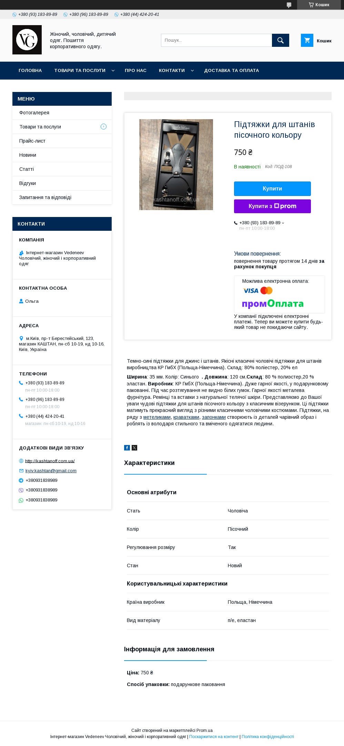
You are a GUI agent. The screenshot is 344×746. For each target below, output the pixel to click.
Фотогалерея (34, 112)
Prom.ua (204, 730)
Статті (26, 169)
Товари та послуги (79, 70)
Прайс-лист (32, 141)
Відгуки (27, 183)
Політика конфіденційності (268, 736)
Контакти (172, 70)
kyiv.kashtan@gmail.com (51, 470)
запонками (214, 417)
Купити (272, 188)
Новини (27, 155)
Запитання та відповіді (45, 197)
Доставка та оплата (231, 70)
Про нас (135, 70)
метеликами (157, 417)
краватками (186, 417)
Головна (30, 70)
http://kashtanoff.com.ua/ (50, 460)
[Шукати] (280, 40)
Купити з (272, 206)
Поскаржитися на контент (214, 736)
